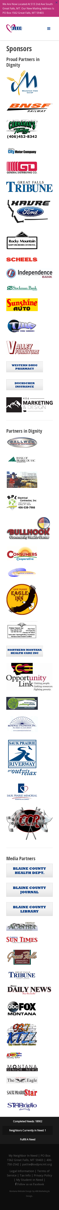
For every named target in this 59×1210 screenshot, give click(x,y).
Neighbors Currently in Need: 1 (27, 1130)
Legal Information (22, 1171)
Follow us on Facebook (30, 1184)
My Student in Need (29, 1180)
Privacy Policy (43, 1175)
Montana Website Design (20, 1191)
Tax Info (25, 1175)
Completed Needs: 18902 (27, 1121)
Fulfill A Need (27, 1139)
